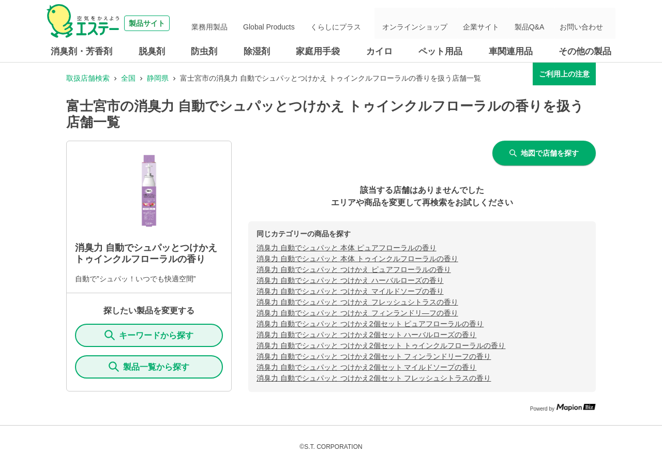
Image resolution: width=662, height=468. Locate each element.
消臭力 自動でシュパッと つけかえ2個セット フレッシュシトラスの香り (374, 378)
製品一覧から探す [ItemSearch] (149, 366)
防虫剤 (204, 51)
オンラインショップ (444, 23)
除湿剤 (257, 51)
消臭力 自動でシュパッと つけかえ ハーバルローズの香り (350, 280)
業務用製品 (263, 23)
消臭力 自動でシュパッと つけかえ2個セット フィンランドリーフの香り (374, 356)
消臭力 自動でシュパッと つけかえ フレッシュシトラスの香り (357, 302)
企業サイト (502, 23)
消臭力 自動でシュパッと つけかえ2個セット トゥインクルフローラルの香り (381, 345)
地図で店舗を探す (544, 153)
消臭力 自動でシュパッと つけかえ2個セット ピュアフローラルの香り (370, 324)
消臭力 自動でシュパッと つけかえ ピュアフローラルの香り (354, 269)
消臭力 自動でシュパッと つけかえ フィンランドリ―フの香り (357, 313)
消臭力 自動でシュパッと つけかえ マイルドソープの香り (350, 291)
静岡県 (158, 78)
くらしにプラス (372, 23)
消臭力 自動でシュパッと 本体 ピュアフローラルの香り (347, 248)
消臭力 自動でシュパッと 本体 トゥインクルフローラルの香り (357, 258)
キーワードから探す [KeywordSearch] (148, 335)
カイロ (379, 51)
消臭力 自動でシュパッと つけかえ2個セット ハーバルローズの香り (366, 334)
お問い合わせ (586, 23)
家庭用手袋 (318, 51)
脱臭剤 (152, 51)
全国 (128, 78)
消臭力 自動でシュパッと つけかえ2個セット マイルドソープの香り (366, 367)
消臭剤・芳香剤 (81, 51)
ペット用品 (440, 51)
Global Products (314, 23)
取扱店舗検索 (88, 78)
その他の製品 (585, 51)
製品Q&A (543, 23)
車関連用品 (511, 51)
